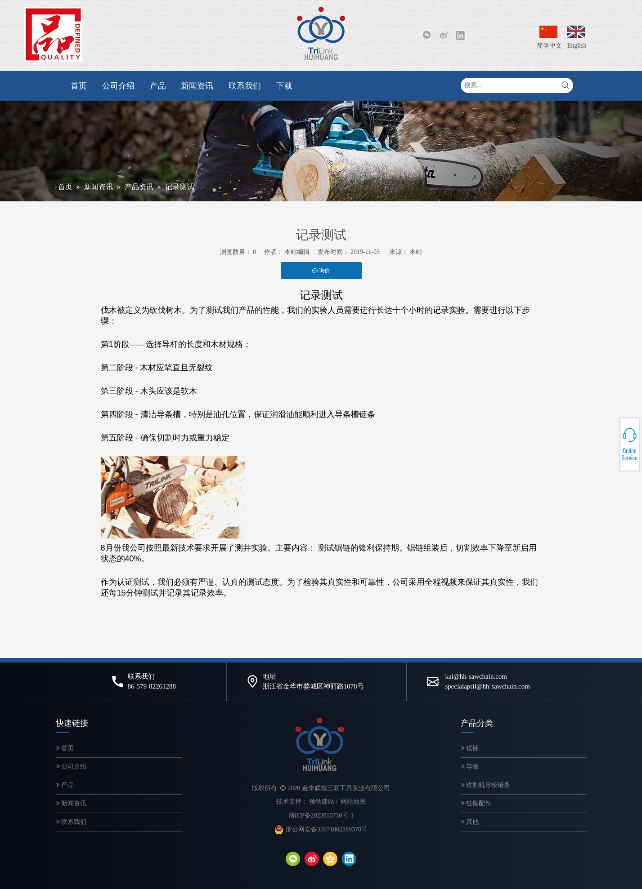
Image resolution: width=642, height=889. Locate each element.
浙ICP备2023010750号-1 (321, 815)
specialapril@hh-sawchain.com (487, 686)
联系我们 (71, 821)
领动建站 (321, 801)
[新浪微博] (443, 35)
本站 (415, 252)
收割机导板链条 (486, 785)
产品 (65, 785)
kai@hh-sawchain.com (476, 676)
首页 (65, 748)
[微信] (426, 35)
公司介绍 (71, 766)
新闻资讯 (71, 803)
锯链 (470, 748)
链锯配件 (476, 803)
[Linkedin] (460, 35)
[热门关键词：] (565, 85)
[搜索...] (509, 85)
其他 (470, 821)
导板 (470, 766)
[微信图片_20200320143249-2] (53, 34)
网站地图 (353, 801)
